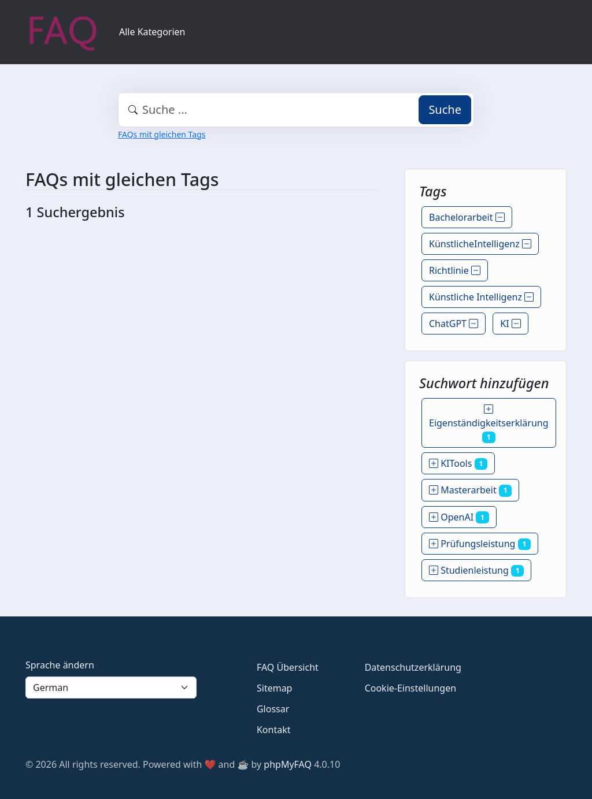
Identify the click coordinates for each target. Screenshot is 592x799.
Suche (444, 109)
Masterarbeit (470, 490)
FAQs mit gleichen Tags (161, 134)
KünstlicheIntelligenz (480, 243)
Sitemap (275, 688)
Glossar (273, 709)
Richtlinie (454, 270)
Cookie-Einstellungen (410, 688)
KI (510, 323)
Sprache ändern (59, 665)
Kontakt (274, 729)
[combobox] (296, 109)
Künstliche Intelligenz (481, 297)
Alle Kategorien (152, 31)
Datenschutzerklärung (413, 667)
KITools (458, 463)
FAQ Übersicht (288, 667)
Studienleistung (476, 570)
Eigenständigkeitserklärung (489, 423)
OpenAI (459, 517)
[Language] (111, 687)
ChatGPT (453, 323)
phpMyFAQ (288, 764)
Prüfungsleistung (480, 543)
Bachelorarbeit (467, 217)
